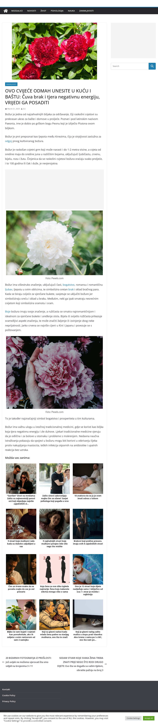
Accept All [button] (149, 718)
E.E (24, 109)
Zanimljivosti (86, 10)
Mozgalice (17, 10)
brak (71, 289)
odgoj (8, 141)
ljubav (8, 289)
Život (43, 10)
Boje (7, 311)
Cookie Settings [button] (133, 718)
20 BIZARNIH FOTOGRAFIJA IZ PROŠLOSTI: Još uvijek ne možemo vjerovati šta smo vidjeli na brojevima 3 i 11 (26, 662)
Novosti (31, 10)
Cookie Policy (8, 695)
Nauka (71, 10)
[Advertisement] (54, 189)
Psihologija (57, 10)
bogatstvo (68, 284)
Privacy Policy (9, 701)
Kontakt (6, 689)
